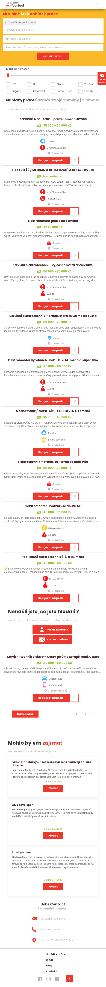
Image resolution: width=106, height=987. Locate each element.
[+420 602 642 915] (53, 929)
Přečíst (53, 788)
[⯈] (94, 714)
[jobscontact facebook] (40, 979)
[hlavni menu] (96, 4)
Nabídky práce (56, 954)
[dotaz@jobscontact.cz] (53, 918)
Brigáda (16, 91)
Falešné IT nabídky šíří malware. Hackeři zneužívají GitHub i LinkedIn (51, 763)
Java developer (22, 805)
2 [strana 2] (85, 713)
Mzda (9, 69)
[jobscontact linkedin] (57, 979)
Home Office (64, 91)
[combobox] (53, 26)
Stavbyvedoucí (22, 852)
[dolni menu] (69, 978)
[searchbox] (50, 30)
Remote (89, 91)
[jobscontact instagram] (48, 979)
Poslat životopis (52, 629)
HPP (14, 84)
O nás (49, 960)
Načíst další (25, 714)
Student (62, 84)
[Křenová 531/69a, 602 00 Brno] (53, 940)
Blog (49, 965)
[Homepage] (15, 4)
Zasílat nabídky (102, 78)
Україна (88, 84)
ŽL (34, 84)
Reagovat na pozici (51, 160)
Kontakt (51, 971)
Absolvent (39, 91)
